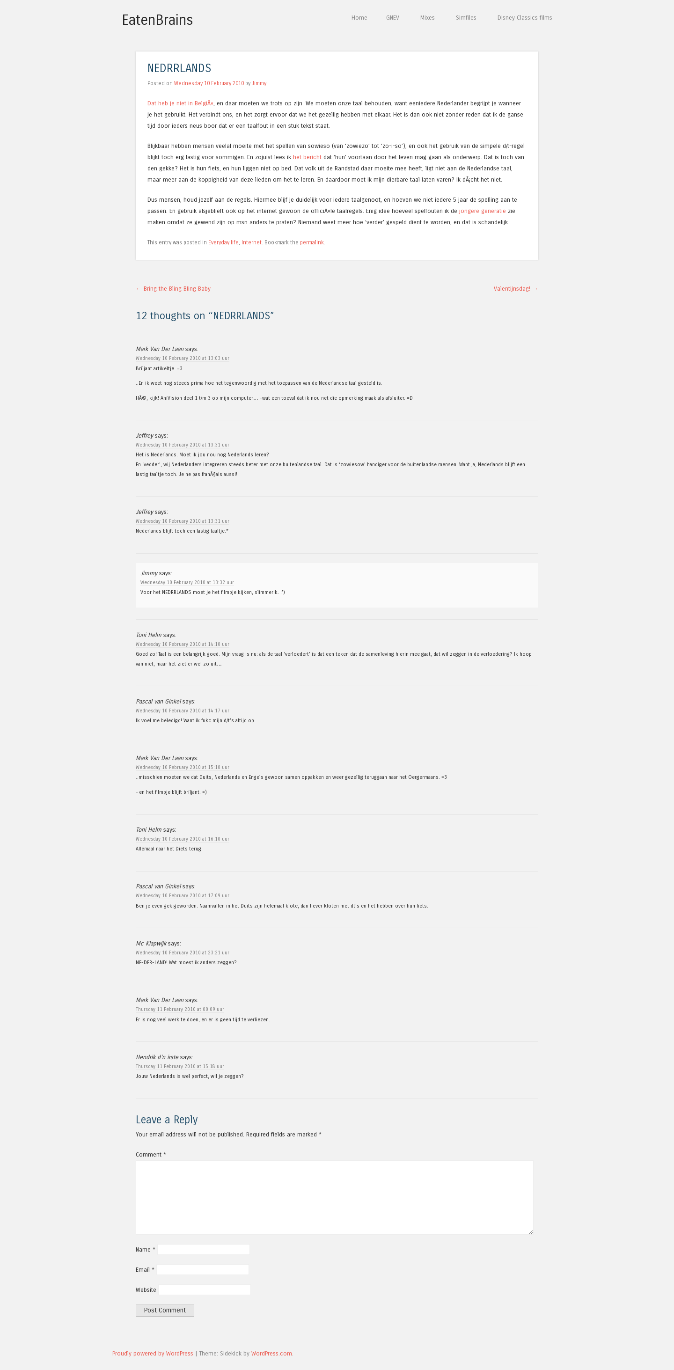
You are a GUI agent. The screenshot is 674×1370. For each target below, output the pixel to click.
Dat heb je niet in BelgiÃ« (180, 103)
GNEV (392, 17)
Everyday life (223, 242)
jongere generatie (482, 210)
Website (146, 1289)
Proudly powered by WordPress (152, 1353)
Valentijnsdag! (516, 288)
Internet (252, 242)
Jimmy (259, 83)
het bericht (307, 157)
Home (359, 17)
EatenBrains (157, 20)
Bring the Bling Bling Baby (173, 288)
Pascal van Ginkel (158, 701)
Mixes (427, 17)
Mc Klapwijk (151, 943)
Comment (151, 1154)
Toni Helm (148, 634)
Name (145, 1249)
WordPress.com (271, 1353)
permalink (312, 242)
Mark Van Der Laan (159, 348)
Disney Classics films (525, 17)
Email (145, 1269)
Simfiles (466, 17)
